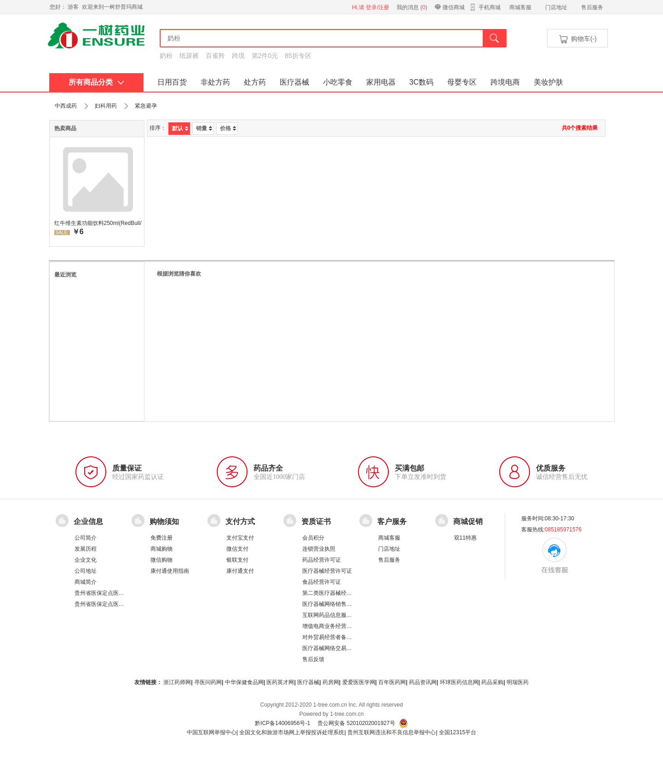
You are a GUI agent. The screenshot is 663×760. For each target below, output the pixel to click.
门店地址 (556, 7)
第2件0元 (265, 55)
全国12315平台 (457, 732)
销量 (204, 128)
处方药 (255, 82)
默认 (180, 128)
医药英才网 (280, 682)
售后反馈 (313, 659)
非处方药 (215, 82)
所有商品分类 (96, 82)
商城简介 (86, 582)
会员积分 (313, 538)
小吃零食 (337, 82)
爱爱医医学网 (358, 682)
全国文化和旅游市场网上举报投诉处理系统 (291, 732)
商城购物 (161, 549)
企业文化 (86, 560)
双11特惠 (465, 538)
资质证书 (316, 521)
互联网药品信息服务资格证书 (338, 615)
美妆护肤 (548, 82)
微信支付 (237, 549)
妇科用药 (106, 106)
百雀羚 (215, 55)
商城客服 (520, 7)
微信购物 (161, 560)
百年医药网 (392, 682)
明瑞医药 (518, 682)
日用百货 (172, 82)
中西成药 (66, 106)
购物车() (577, 39)
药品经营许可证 (321, 560)
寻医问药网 (208, 682)
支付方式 (240, 521)
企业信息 (88, 521)
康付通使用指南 (169, 571)
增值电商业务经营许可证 (332, 626)
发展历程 (86, 549)
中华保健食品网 (244, 682)
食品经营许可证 (321, 582)
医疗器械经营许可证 (327, 571)
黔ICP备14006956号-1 (282, 723)
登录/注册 (377, 7)
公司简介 (86, 538)
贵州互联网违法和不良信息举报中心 (391, 732)
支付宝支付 (240, 538)
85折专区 (298, 55)
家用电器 (381, 82)
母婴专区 (462, 82)
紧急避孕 (146, 106)
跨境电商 (505, 82)
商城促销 (468, 521)
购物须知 (164, 521)
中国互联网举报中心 (211, 732)
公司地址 (86, 571)
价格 (228, 128)
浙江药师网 (177, 682)
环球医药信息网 (459, 682)
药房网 (331, 682)
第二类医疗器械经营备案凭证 (338, 593)
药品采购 (492, 682)
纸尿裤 (189, 55)
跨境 (238, 55)
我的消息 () (412, 7)
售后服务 (592, 7)
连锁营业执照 (318, 549)
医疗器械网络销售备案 (329, 604)
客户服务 (392, 521)
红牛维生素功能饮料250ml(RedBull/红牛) (98, 223)
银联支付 (237, 560)
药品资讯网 (423, 682)
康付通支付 (240, 571)
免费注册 (161, 538)
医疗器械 (294, 82)
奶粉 (166, 55)
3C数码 (421, 82)
